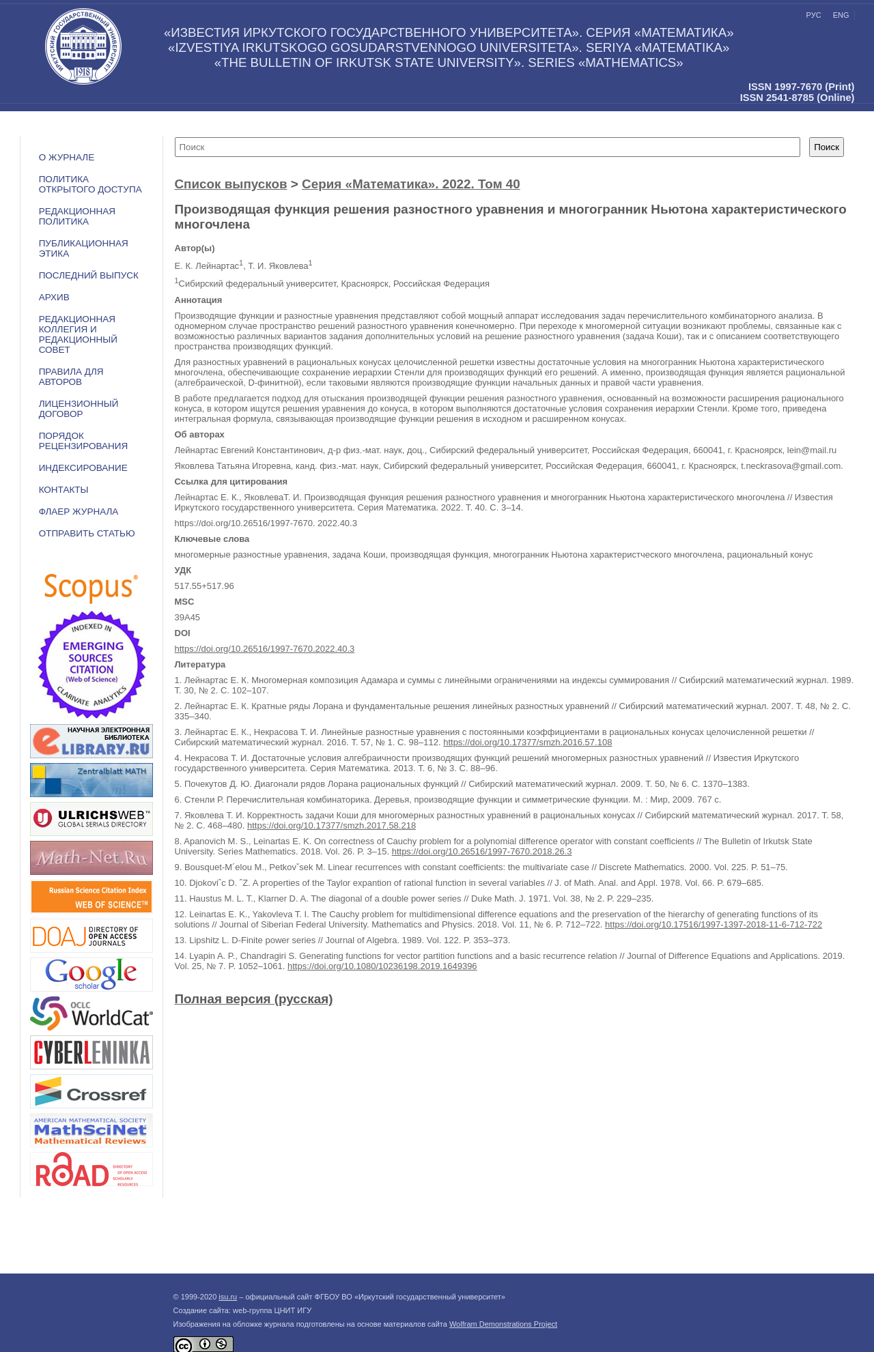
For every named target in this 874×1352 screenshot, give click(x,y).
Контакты (64, 490)
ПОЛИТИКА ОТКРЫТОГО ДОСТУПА (90, 184)
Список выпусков (231, 184)
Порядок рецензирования (83, 441)
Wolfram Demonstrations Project (503, 1324)
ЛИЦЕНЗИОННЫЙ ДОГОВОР (79, 409)
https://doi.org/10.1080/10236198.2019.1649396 (382, 966)
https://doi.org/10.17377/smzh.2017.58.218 (331, 825)
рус (813, 15)
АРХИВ (54, 297)
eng (841, 15)
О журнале (67, 157)
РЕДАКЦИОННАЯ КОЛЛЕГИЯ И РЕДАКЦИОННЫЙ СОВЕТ (78, 334)
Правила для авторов (71, 376)
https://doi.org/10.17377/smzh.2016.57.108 (527, 742)
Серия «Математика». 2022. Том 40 (411, 184)
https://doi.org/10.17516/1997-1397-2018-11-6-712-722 (713, 924)
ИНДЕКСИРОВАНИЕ (83, 468)
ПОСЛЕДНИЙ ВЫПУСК (89, 275)
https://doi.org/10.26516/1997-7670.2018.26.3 (482, 851)
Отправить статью (87, 533)
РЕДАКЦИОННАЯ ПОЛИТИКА (77, 216)
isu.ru (227, 1297)
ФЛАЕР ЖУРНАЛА (79, 511)
